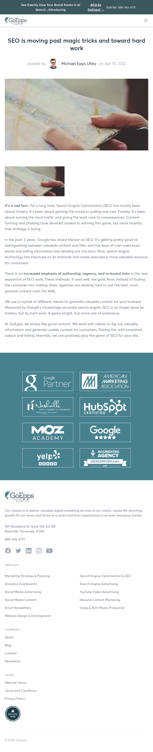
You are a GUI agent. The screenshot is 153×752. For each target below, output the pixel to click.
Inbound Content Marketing (100, 600)
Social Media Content (20, 600)
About (9, 637)
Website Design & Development (28, 616)
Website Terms (15, 682)
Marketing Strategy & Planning (27, 576)
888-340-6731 (126, 7)
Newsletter (13, 661)
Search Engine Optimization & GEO (105, 576)
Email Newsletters (18, 608)
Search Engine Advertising (99, 584)
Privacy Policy (15, 698)
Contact (11, 653)
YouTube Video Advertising (99, 592)
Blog (8, 645)
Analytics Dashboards (21, 584)
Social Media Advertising (23, 592)
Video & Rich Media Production (102, 608)
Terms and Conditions (21, 690)
